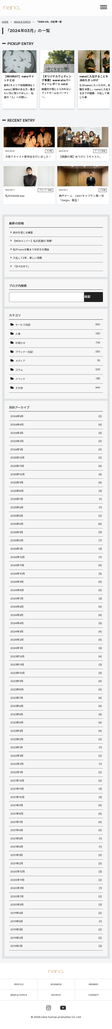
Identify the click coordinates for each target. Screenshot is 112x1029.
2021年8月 (56, 814)
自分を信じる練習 (23, 232)
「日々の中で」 (21, 266)
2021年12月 (56, 781)
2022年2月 (56, 764)
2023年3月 (56, 731)
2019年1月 (56, 946)
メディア (58, 361)
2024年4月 (56, 623)
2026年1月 (56, 450)
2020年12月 (56, 872)
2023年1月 (56, 748)
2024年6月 (56, 607)
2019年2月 (56, 938)
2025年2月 (56, 541)
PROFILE (19, 984)
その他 (58, 388)
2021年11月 (56, 789)
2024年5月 (56, 615)
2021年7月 (56, 822)
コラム (58, 370)
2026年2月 (56, 441)
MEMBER (93, 984)
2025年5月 (56, 516)
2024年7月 (56, 599)
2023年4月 (56, 723)
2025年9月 (56, 483)
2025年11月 (56, 466)
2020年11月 (56, 880)
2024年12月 (56, 557)
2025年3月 (56, 532)
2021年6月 (56, 830)
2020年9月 (56, 888)
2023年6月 (56, 706)
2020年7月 (56, 897)
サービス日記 (58, 325)
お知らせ (58, 343)
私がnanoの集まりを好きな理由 (31, 249)
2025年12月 (56, 458)
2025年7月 (56, 499)
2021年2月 (56, 864)
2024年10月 (56, 574)
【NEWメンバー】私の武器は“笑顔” (32, 241)
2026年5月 (56, 416)
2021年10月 (56, 797)
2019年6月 (56, 913)
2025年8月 (56, 491)
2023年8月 (56, 690)
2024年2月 (56, 640)
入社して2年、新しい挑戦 (27, 258)
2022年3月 (56, 756)
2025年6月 (56, 508)
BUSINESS (56, 984)
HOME (5, 22)
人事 (58, 334)
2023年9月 (56, 681)
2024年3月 (56, 632)
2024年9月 (56, 582)
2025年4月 (56, 524)
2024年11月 (56, 565)
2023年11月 (56, 665)
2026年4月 (56, 425)
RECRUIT (56, 995)
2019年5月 (56, 922)
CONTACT (93, 995)
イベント (58, 379)
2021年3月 (56, 855)
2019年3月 (56, 930)
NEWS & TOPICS (22, 22)
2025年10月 (56, 475)
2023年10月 (56, 673)
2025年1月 (56, 549)
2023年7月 (56, 698)
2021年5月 (56, 839)
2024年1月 (56, 648)
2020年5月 (56, 905)
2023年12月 (56, 657)
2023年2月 (56, 739)
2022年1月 (56, 772)
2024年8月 (56, 590)
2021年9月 (56, 805)
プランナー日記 (58, 352)
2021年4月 (56, 847)
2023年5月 (56, 715)
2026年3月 (56, 433)
